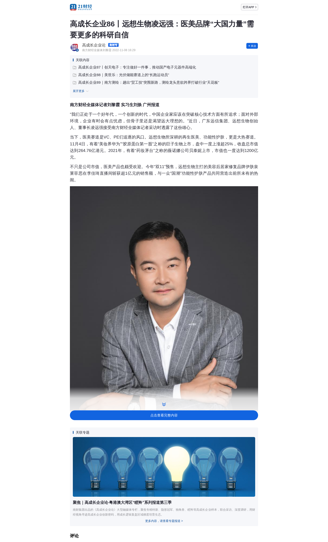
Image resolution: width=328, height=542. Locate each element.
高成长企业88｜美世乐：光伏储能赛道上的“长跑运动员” (121, 75)
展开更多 (81, 91)
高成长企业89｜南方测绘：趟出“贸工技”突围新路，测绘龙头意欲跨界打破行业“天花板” (146, 82)
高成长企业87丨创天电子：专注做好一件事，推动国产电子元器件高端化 (134, 67)
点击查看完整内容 (164, 415)
